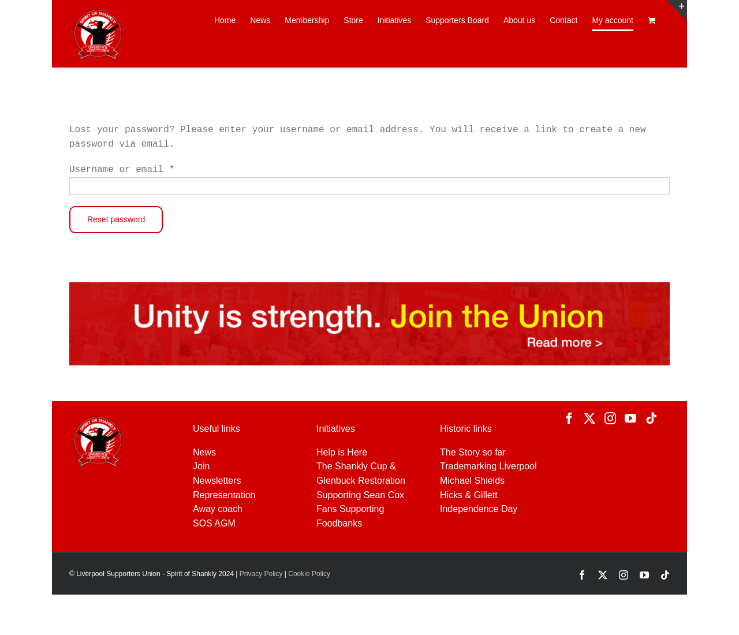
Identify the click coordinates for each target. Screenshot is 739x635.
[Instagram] (610, 418)
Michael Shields (472, 480)
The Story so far (473, 452)
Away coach (217, 509)
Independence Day (478, 509)
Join (201, 466)
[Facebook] (569, 418)
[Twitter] (589, 418)
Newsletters (217, 480)
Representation (224, 495)
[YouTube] (630, 418)
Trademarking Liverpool (488, 466)
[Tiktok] (651, 418)
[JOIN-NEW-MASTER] (369, 287)
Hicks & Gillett (469, 495)
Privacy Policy (259, 574)
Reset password (116, 219)
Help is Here (341, 452)
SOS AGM (214, 523)
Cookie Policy (309, 574)
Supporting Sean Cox (360, 495)
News (204, 452)
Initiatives (335, 429)
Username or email (121, 169)
